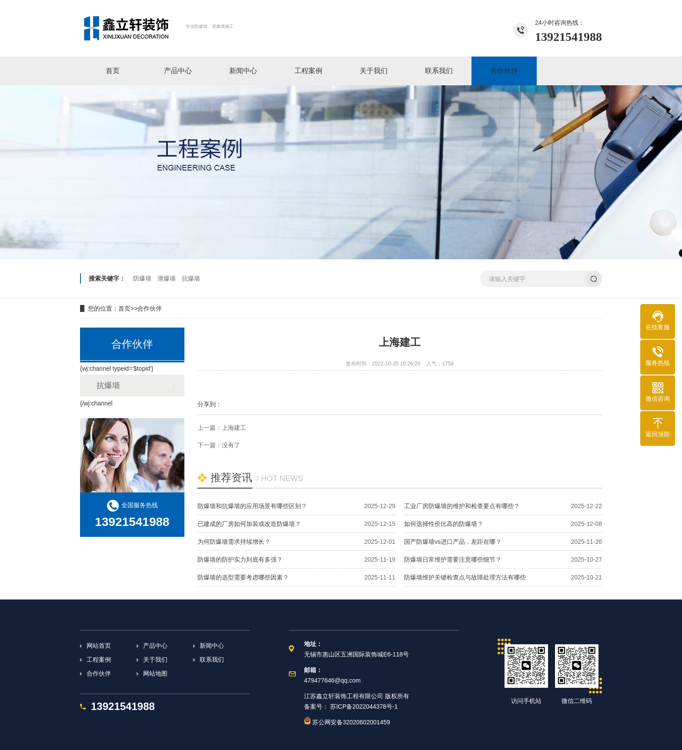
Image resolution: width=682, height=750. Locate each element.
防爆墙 (142, 278)
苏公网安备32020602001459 (347, 722)
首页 (124, 308)
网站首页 (99, 645)
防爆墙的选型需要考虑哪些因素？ (243, 577)
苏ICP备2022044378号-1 (364, 706)
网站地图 (155, 673)
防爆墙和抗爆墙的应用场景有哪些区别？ (252, 505)
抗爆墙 (191, 278)
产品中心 (155, 645)
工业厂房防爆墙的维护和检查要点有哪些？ (462, 505)
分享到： (209, 404)
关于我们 (155, 659)
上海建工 (234, 427)
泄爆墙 (166, 278)
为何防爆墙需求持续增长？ (234, 541)
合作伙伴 (149, 308)
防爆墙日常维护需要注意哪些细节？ (452, 559)
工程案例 (99, 659)
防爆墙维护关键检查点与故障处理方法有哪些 (465, 577)
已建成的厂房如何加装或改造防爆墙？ (249, 523)
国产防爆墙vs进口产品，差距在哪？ (452, 541)
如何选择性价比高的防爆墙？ (443, 523)
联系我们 (212, 659)
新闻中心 (212, 645)
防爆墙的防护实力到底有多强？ (240, 559)
